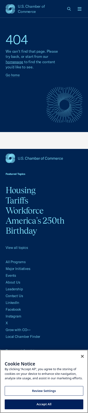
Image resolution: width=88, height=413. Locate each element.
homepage (14, 61)
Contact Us (14, 296)
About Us (13, 282)
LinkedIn (12, 302)
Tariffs (17, 200)
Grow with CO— (18, 330)
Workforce (24, 210)
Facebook (13, 309)
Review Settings (44, 391)
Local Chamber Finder (23, 336)
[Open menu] (79, 9)
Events (11, 275)
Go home (13, 75)
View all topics (17, 247)
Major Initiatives (18, 268)
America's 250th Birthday (35, 226)
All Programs (15, 262)
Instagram (13, 316)
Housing (21, 190)
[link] (69, 9)
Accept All (44, 404)
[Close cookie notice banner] (82, 356)
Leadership (14, 289)
